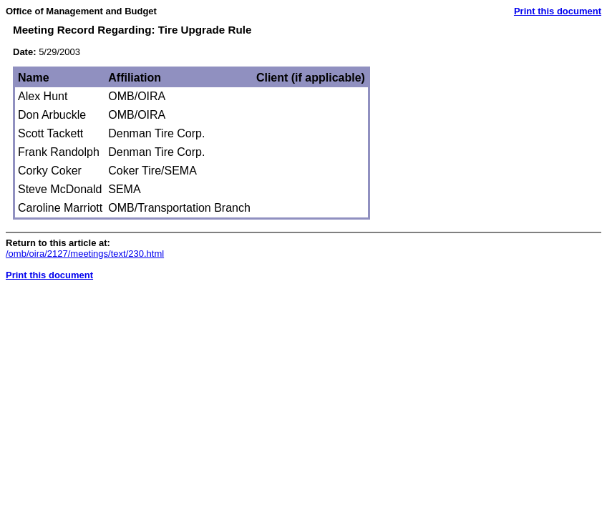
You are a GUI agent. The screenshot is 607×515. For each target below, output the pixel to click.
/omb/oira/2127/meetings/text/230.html (85, 253)
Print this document (557, 11)
